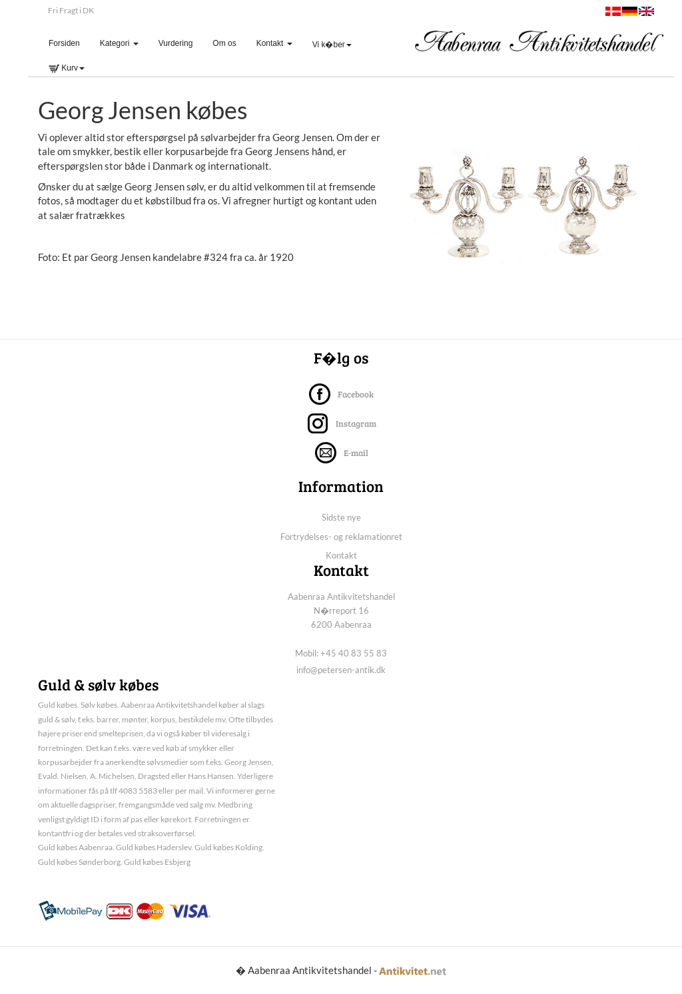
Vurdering (176, 43)
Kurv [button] (67, 68)
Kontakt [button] (274, 43)
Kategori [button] (119, 43)
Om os (224, 43)
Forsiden (69, 43)
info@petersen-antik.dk (341, 669)
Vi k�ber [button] (332, 44)
